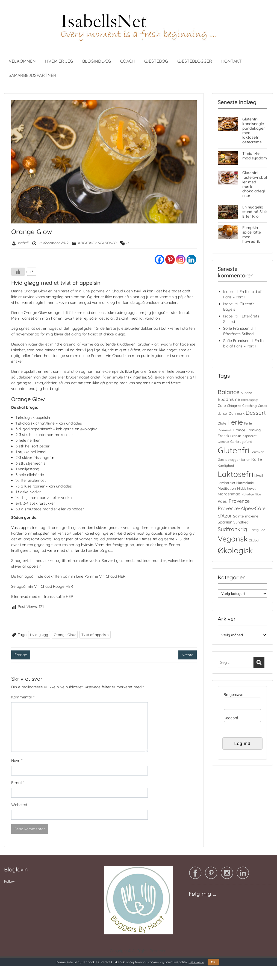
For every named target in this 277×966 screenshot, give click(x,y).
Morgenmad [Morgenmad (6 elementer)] (229, 494)
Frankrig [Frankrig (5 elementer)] (253, 430)
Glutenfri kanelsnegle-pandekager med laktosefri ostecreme (253, 130)
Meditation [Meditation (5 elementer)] (227, 488)
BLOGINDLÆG (96, 61)
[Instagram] (180, 259)
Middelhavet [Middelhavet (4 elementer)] (246, 488)
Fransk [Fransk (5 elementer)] (223, 436)
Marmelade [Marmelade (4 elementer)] (245, 483)
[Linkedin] (191, 259)
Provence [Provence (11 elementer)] (239, 501)
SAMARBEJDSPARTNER (32, 75)
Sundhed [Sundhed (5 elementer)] (241, 522)
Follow (9, 881)
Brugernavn (233, 694)
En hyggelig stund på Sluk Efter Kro (254, 212)
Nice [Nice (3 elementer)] (258, 494)
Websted (19, 804)
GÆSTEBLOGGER (194, 61)
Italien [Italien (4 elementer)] (245, 460)
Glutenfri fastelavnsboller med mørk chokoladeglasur (254, 184)
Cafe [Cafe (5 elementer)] (222, 405)
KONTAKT (231, 61)
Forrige (20, 654)
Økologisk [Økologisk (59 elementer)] (235, 550)
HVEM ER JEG (59, 61)
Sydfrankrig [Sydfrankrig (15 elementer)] (232, 529)
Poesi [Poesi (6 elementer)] (223, 501)
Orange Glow (65, 634)
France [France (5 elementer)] (239, 430)
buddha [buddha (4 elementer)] (246, 393)
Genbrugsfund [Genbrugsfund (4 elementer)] (241, 442)
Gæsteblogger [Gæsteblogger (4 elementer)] (229, 460)
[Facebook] (159, 259)
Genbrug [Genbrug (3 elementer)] (223, 442)
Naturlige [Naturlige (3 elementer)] (247, 494)
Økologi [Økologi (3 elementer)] (254, 540)
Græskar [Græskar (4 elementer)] (257, 452)
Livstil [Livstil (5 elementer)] (259, 475)
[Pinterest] (170, 259)
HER (121, 576)
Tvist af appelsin (95, 634)
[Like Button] (18, 272)
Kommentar (22, 697)
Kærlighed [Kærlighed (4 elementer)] (226, 466)
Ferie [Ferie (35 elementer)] (235, 422)
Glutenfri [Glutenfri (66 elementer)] (233, 450)
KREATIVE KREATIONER (97, 243)
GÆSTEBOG (156, 61)
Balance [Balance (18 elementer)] (229, 391)
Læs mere (196, 962)
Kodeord (231, 718)
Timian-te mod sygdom (254, 156)
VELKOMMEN (22, 61)
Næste (187, 654)
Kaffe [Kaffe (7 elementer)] (256, 459)
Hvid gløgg (39, 634)
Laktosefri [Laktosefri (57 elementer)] (235, 474)
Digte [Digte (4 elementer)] (222, 423)
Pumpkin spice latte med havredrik (251, 234)
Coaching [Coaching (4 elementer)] (249, 406)
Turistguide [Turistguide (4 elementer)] (256, 530)
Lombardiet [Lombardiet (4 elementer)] (226, 483)
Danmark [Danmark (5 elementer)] (236, 413)
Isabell (23, 243)
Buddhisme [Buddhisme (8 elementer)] (229, 399)
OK (213, 962)
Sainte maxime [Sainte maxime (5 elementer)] (245, 516)
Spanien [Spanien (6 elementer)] (225, 522)
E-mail (17, 782)
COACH (127, 61)
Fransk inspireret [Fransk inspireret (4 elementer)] (243, 436)
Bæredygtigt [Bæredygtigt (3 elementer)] (249, 400)
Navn (16, 760)
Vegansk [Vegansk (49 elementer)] (233, 538)
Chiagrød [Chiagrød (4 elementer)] (234, 406)
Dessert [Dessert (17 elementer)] (256, 412)
